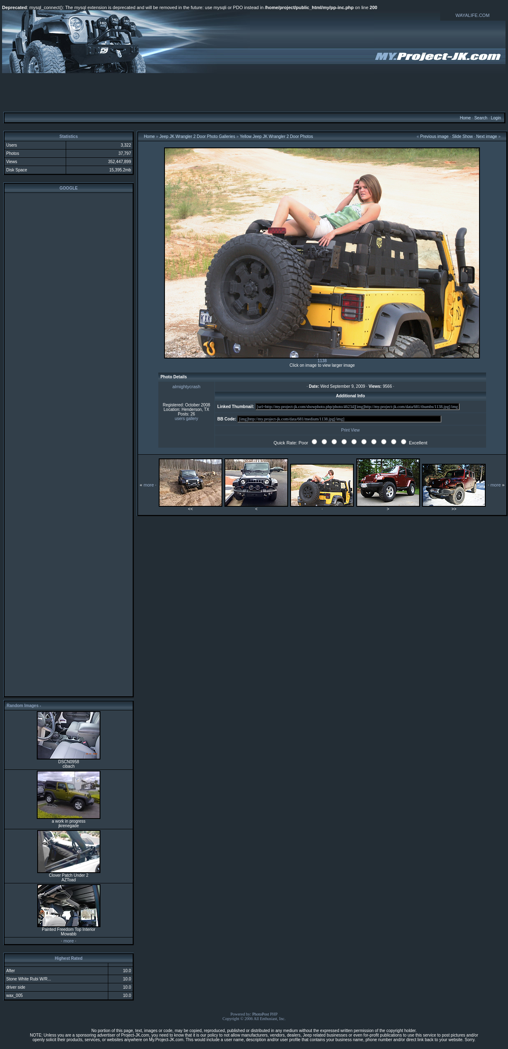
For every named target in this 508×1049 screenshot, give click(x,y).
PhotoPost (260, 1014)
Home (465, 118)
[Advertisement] (254, 92)
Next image (486, 136)
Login (496, 118)
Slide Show (462, 136)
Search (480, 118)
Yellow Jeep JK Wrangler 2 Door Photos (276, 136)
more (68, 940)
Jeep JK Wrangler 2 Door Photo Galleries (197, 136)
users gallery (186, 418)
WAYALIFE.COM (472, 15)
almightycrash (186, 386)
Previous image (434, 136)
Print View (350, 430)
